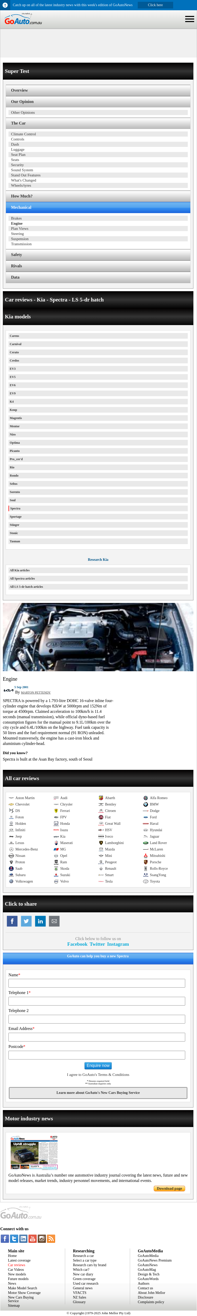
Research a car (83, 1256)
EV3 (13, 369)
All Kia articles (19, 570)
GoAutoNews (147, 1265)
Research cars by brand (89, 1265)
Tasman (15, 541)
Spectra (15, 508)
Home (12, 1256)
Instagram (118, 944)
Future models (18, 1279)
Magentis (16, 418)
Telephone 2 (18, 1010)
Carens (14, 336)
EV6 (13, 385)
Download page (169, 1188)
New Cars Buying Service (21, 1299)
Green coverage (84, 1279)
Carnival (15, 344)
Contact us (145, 1288)
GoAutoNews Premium (155, 1260)
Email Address (21, 1028)
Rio (12, 467)
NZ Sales (79, 1297)
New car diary (83, 1274)
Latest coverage (19, 1260)
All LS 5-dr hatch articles (26, 587)
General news (83, 1288)
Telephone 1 (19, 992)
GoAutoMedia (148, 1256)
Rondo (14, 475)
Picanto (15, 451)
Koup (13, 410)
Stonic (14, 533)
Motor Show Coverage (24, 1293)
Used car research (85, 1283)
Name (14, 975)
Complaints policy (151, 1302)
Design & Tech (148, 1274)
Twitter (97, 944)
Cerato (14, 352)
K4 (12, 401)
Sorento (15, 492)
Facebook (77, 944)
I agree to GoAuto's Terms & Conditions (98, 1075)
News (12, 1283)
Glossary (79, 1302)
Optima (15, 442)
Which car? (81, 1270)
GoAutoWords (148, 1279)
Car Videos (16, 1270)
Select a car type (84, 1260)
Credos (14, 360)
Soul (13, 500)
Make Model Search (22, 1288)
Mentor (15, 426)
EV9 (13, 393)
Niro (13, 434)
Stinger (14, 525)
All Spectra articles (22, 578)
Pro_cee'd (16, 459)
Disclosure (145, 1297)
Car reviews (16, 1265)
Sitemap (14, 1306)
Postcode (16, 1046)
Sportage (16, 516)
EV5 (13, 377)
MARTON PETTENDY (36, 692)
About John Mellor (151, 1293)
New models (17, 1274)
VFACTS (79, 1293)
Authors (143, 1283)
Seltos (13, 484)
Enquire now (98, 1065)
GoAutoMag (147, 1270)
